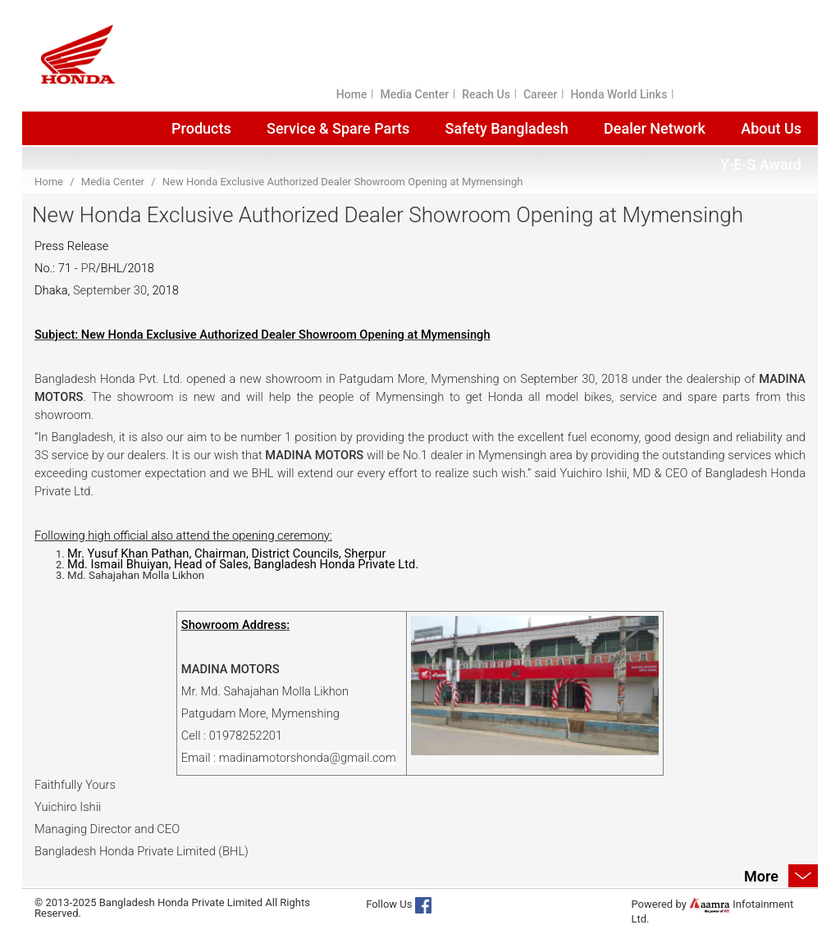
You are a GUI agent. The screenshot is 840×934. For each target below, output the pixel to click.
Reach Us (486, 94)
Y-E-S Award (760, 164)
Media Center (414, 94)
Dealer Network (654, 128)
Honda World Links (618, 94)
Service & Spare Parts (338, 128)
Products (201, 128)
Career (540, 94)
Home (352, 94)
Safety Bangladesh (506, 128)
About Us (771, 128)
